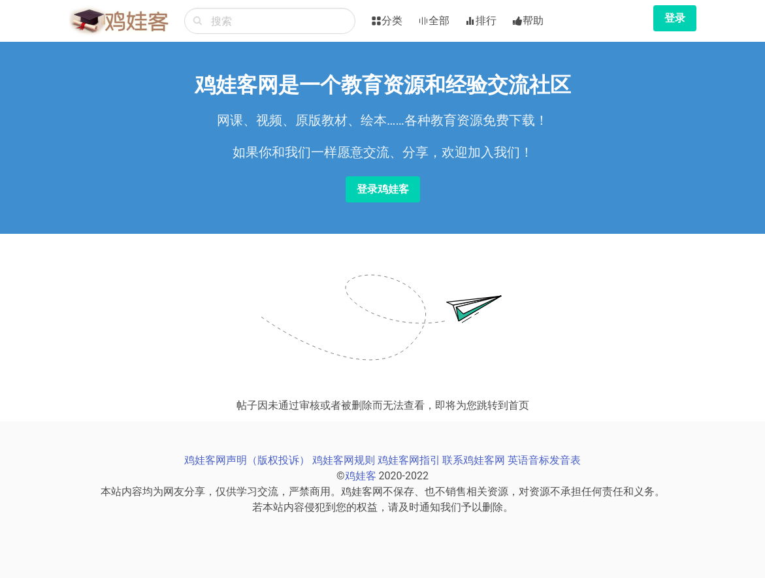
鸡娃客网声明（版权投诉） (247, 460)
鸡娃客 (360, 476)
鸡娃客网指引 (409, 460)
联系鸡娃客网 (473, 460)
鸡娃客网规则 (343, 460)
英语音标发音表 (544, 460)
